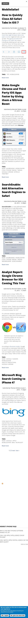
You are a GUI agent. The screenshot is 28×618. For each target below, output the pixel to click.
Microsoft (19, 442)
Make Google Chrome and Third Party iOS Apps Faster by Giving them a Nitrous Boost (14, 94)
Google (9, 359)
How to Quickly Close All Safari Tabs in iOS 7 (12, 18)
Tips (8, 74)
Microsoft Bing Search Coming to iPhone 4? (13, 378)
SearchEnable (17, 261)
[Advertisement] (14, 467)
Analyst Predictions (9, 362)
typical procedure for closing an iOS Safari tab (12, 39)
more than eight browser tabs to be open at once (13, 36)
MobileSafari (14, 74)
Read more (5, 78)
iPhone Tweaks (11, 170)
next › (14, 450)
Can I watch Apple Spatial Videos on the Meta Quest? (14, 541)
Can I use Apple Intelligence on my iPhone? (12, 536)
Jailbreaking (10, 168)
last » (17, 450)
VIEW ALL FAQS (24, 544)
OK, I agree (4, 615)
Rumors (15, 359)
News (4, 168)
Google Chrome (7, 172)
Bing (13, 442)
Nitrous (17, 172)
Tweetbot (5, 174)
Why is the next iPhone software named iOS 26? (11, 531)
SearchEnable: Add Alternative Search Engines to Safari (14, 190)
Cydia (4, 170)
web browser (6, 261)
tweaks (19, 170)
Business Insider (15, 346)
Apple (14, 441)
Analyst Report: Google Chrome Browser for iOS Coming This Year (13, 277)
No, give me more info (18, 615)
